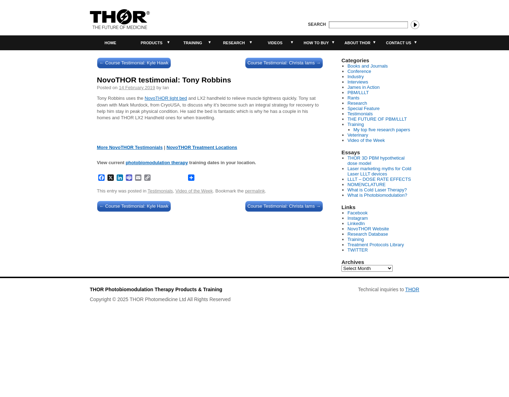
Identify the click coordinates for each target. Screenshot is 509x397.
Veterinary (357, 135)
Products (152, 43)
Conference (359, 71)
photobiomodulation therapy (156, 285)
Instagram (357, 218)
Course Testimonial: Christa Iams (284, 62)
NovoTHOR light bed (166, 98)
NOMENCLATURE (366, 184)
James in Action (363, 87)
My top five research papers (381, 129)
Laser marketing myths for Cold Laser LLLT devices (379, 171)
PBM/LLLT (358, 92)
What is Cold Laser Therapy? (377, 189)
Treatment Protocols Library (375, 244)
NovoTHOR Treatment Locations (201, 270)
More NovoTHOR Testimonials (130, 270)
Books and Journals (367, 66)
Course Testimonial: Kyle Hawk (134, 62)
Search (317, 24)
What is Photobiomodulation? (377, 195)
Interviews (357, 82)
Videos (275, 43)
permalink (255, 313)
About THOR (357, 43)
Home (110, 43)
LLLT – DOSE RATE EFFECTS (379, 179)
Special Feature (363, 108)
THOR (412, 359)
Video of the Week (194, 313)
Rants (353, 97)
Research (234, 43)
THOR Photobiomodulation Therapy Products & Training (156, 359)
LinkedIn (356, 223)
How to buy (316, 43)
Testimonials (160, 313)
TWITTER (357, 250)
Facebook (357, 212)
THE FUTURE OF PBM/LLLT (377, 119)
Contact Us (398, 43)
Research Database (367, 234)
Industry (355, 76)
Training (192, 43)
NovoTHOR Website (368, 228)
